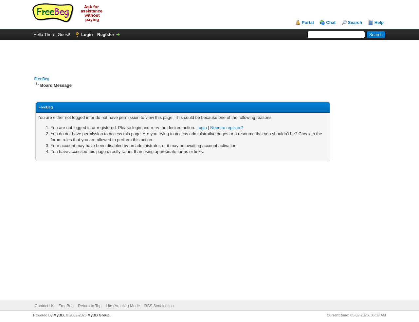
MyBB (58, 315)
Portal (308, 22)
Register (105, 34)
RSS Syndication (159, 306)
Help (379, 22)
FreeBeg (41, 79)
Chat (331, 22)
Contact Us (44, 306)
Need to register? (226, 127)
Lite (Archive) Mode (123, 306)
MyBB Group (99, 315)
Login (87, 34)
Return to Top (89, 306)
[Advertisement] (209, 55)
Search (355, 22)
